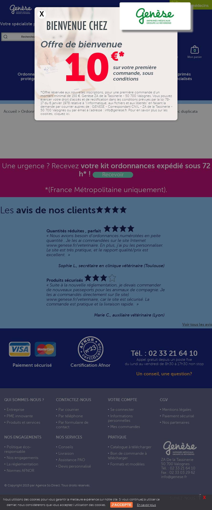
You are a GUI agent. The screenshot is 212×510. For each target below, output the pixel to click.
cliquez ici (61, 114)
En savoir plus (146, 505)
